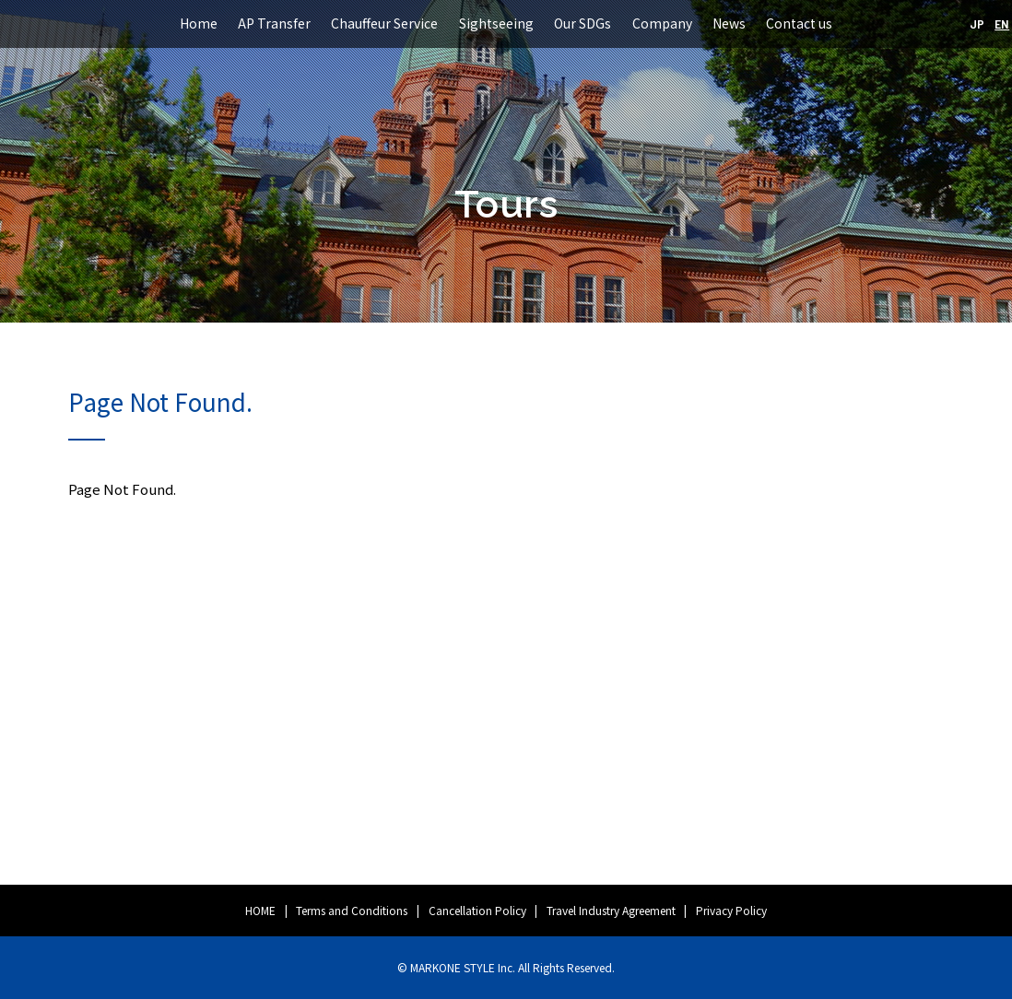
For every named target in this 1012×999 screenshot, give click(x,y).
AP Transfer (274, 23)
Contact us (799, 23)
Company (662, 23)
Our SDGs (582, 23)
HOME (260, 910)
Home (199, 23)
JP (977, 23)
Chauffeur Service (384, 23)
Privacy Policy (731, 910)
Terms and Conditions (351, 910)
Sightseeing (496, 23)
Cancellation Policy (477, 910)
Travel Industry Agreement (611, 910)
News (729, 23)
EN (1001, 23)
